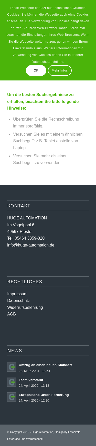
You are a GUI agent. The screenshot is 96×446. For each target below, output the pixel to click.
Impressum (17, 294)
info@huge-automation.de (30, 245)
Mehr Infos (60, 70)
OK (36, 70)
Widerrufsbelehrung (25, 307)
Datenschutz (18, 300)
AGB (11, 314)
